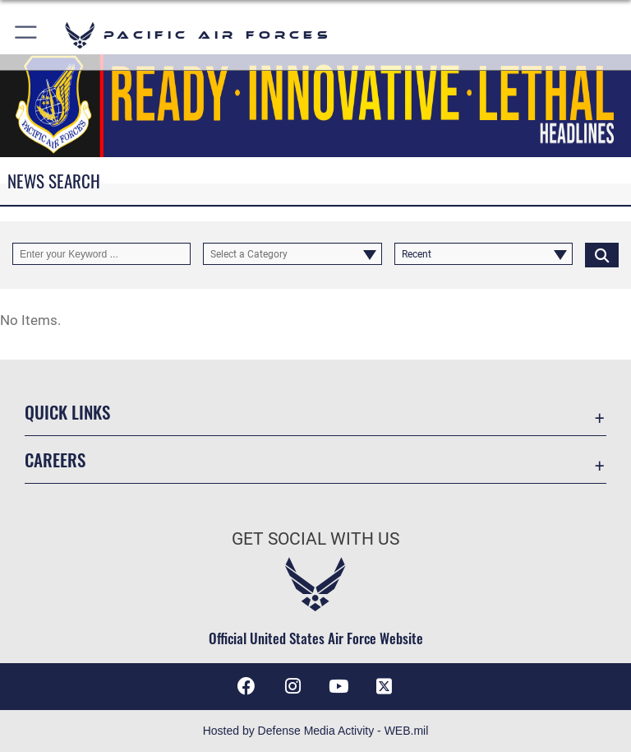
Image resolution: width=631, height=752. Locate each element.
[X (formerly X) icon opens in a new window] (384, 686)
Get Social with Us (315, 539)
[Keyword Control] (101, 254)
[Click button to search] (602, 254)
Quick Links (67, 412)
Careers (55, 459)
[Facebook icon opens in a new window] (246, 686)
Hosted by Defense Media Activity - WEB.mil (316, 730)
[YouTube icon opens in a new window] (338, 686)
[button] (26, 35)
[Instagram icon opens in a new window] (292, 686)
